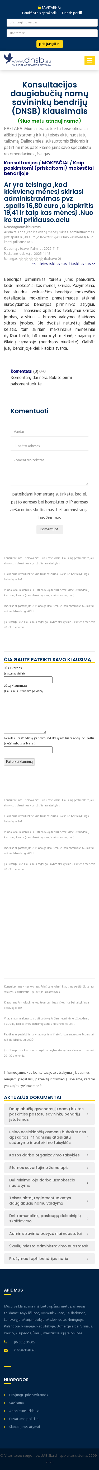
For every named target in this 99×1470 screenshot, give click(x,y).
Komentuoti (49, 529)
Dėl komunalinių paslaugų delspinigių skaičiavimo (45, 1218)
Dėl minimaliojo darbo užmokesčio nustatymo (42, 1182)
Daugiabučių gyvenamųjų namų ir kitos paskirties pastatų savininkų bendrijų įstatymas (46, 1114)
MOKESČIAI (55, 162)
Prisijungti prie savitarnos (28, 1395)
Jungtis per (72, 13)
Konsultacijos (20, 162)
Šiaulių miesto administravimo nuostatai (48, 1246)
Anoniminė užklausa (24, 1411)
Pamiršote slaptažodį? (40, 13)
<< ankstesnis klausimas (49, 264)
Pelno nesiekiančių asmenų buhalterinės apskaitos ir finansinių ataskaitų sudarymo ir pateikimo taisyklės (47, 1137)
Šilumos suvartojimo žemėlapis (39, 1167)
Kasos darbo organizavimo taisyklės (44, 1155)
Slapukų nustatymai (24, 1427)
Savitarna (16, 1403)
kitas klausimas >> (82, 264)
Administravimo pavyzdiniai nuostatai (45, 1233)
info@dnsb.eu (25, 1350)
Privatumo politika (24, 1419)
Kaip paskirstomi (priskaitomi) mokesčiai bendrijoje (49, 168)
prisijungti (47, 43)
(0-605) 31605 (24, 1342)
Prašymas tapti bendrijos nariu (38, 1258)
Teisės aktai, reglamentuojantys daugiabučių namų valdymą (40, 1200)
